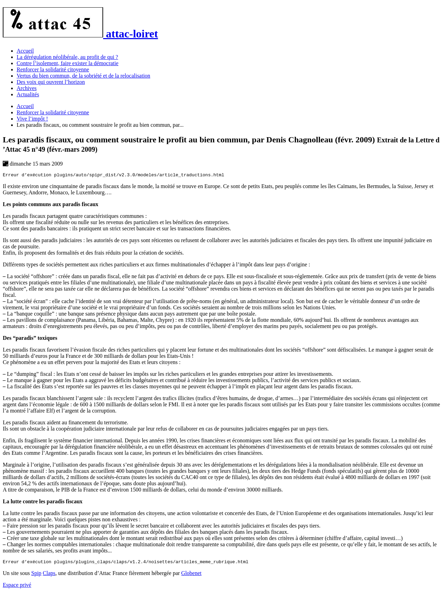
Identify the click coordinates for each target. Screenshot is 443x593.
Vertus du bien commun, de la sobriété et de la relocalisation (83, 76)
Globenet (191, 575)
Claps (49, 575)
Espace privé (17, 587)
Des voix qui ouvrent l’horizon (51, 82)
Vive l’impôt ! (32, 119)
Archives (27, 88)
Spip (36, 575)
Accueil (25, 51)
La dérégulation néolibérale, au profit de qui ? (67, 57)
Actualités (28, 94)
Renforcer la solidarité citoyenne (53, 69)
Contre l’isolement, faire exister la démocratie (67, 63)
